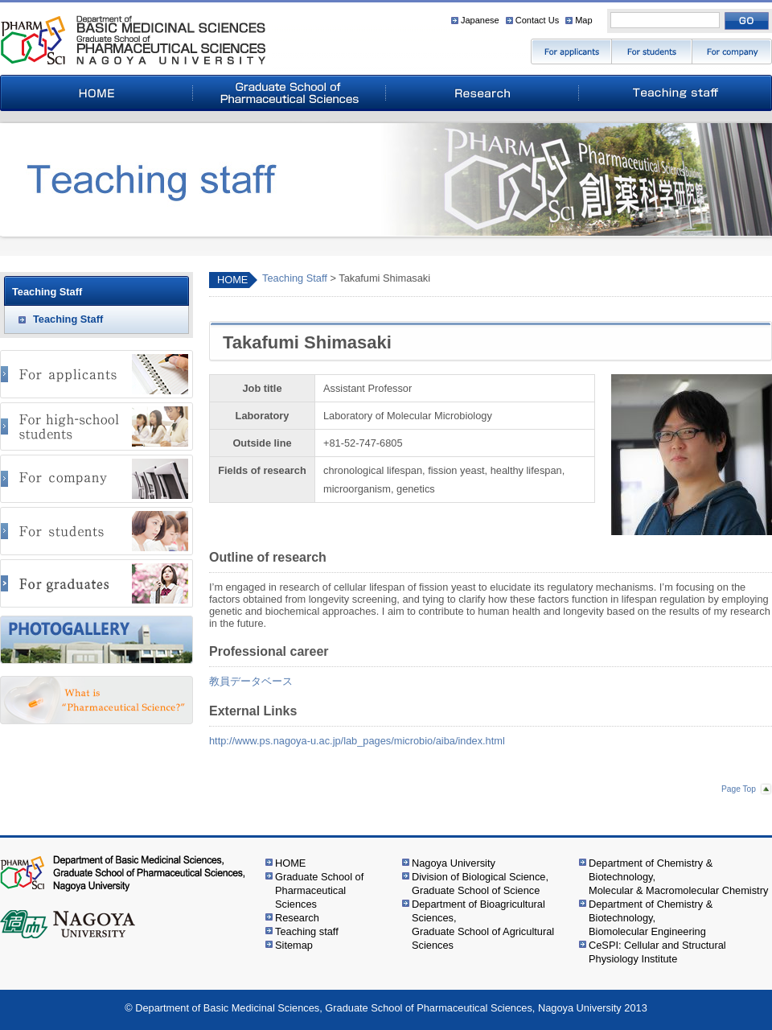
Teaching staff (307, 931)
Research (297, 918)
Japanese (480, 20)
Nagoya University (453, 863)
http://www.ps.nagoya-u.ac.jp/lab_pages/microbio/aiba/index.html (357, 741)
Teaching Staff (294, 278)
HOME (232, 280)
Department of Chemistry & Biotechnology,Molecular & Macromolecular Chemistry (678, 876)
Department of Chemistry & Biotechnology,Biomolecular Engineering (650, 917)
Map (583, 20)
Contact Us (537, 20)
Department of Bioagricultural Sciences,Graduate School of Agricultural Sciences (483, 924)
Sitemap (294, 945)
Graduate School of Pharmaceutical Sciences (319, 890)
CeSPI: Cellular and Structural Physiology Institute (657, 952)
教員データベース (251, 681)
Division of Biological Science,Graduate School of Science (480, 883)
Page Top (738, 789)
